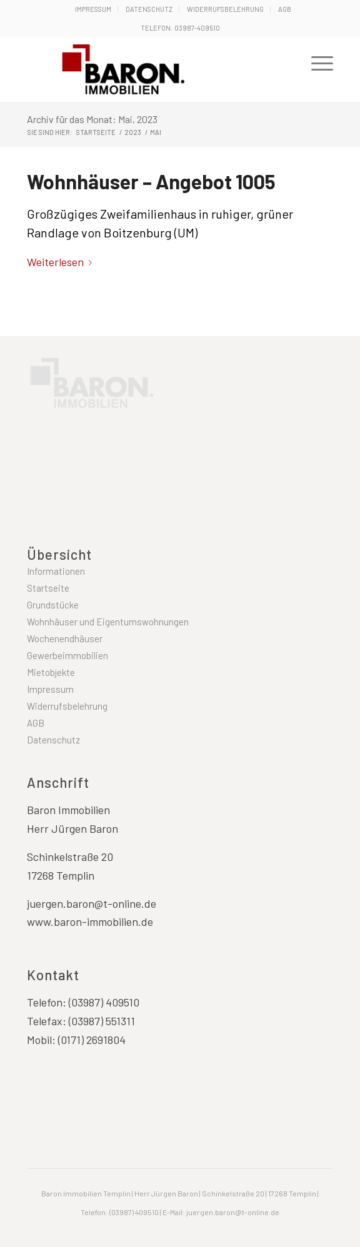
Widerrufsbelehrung (225, 9)
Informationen (56, 571)
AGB (284, 9)
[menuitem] (93, 9)
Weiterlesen (62, 262)
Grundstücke (53, 604)
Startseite (48, 588)
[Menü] (316, 62)
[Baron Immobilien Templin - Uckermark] (155, 69)
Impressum (93, 9)
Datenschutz (149, 9)
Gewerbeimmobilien (67, 655)
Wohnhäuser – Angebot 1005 (151, 181)
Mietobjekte (51, 672)
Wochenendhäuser (64, 638)
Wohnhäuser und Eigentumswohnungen (108, 621)
